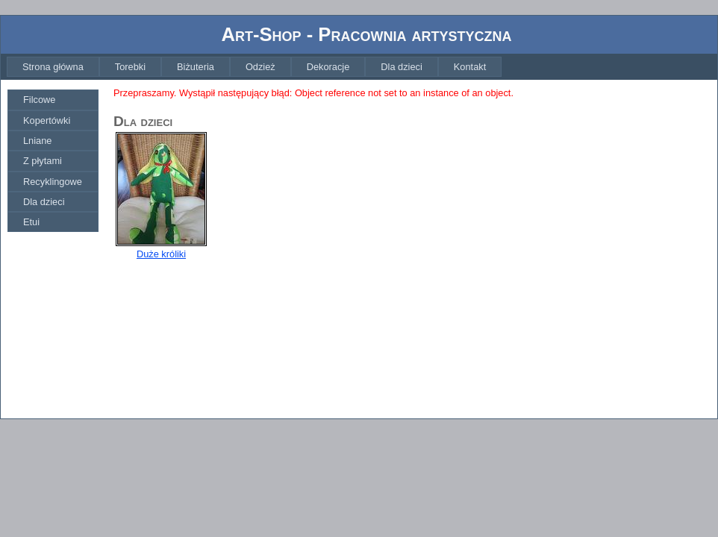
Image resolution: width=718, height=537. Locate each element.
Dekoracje (328, 66)
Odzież (260, 66)
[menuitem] (53, 67)
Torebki (130, 66)
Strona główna (53, 66)
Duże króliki (161, 254)
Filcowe (39, 99)
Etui (31, 221)
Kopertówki (46, 120)
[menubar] (254, 67)
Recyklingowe (52, 181)
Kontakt (470, 66)
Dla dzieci (401, 66)
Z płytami (42, 160)
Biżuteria (195, 66)
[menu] (53, 161)
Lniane (37, 140)
